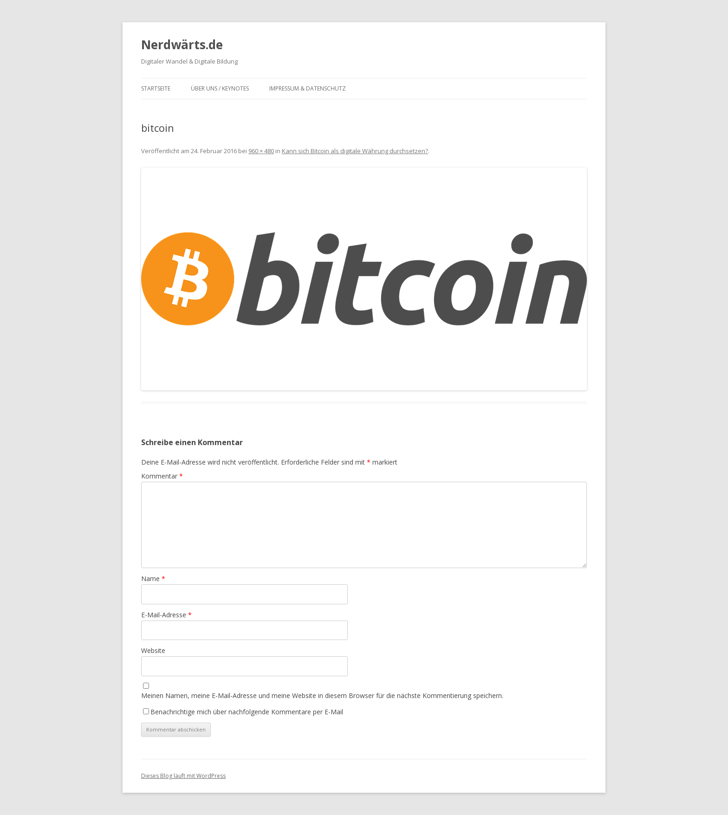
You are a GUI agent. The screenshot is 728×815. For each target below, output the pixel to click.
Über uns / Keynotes (220, 88)
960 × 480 (261, 151)
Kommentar (162, 476)
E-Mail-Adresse (166, 614)
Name (153, 578)
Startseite (155, 88)
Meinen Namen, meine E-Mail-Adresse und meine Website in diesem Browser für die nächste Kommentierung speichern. (322, 695)
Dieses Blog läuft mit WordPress (183, 776)
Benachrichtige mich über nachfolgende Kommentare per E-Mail (243, 711)
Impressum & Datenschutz (307, 88)
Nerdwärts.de (182, 44)
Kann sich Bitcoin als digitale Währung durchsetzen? (355, 151)
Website (153, 650)
